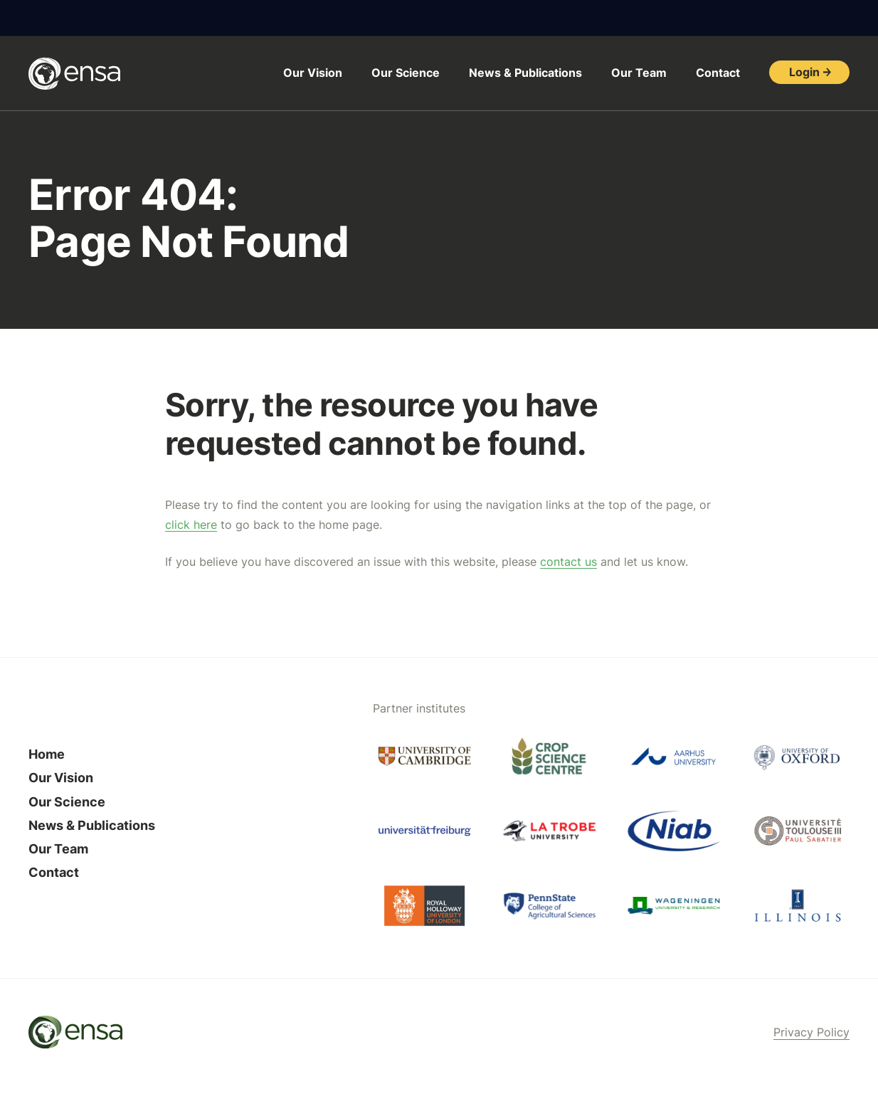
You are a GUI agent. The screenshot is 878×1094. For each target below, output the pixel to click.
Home (46, 754)
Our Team (639, 72)
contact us (568, 561)
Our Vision (312, 72)
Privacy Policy (811, 1032)
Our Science (405, 72)
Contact (718, 72)
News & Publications (525, 72)
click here (191, 524)
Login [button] (804, 72)
